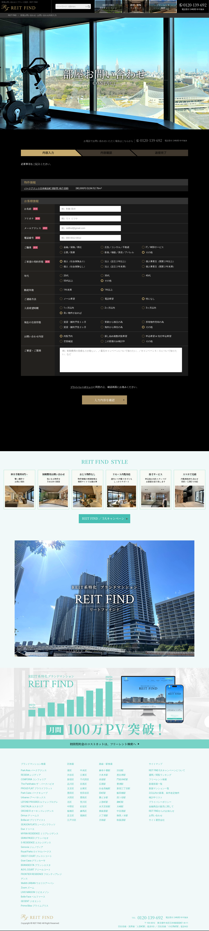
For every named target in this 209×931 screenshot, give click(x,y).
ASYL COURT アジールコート (35, 870)
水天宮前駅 (104, 806)
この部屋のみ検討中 (113, 341)
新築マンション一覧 (159, 788)
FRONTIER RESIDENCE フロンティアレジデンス (41, 876)
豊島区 (83, 797)
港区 (69, 770)
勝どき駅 (103, 797)
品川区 (70, 784)
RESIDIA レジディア (31, 775)
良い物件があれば (71, 313)
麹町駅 (120, 802)
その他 (147, 252)
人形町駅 (103, 802)
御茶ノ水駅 (122, 816)
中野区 (70, 806)
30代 (105, 275)
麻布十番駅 (104, 770)
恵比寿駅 (121, 775)
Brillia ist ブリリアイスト (33, 820)
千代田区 (84, 779)
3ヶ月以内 (149, 307)
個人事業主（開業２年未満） (158, 266)
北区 (69, 802)
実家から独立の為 (112, 322)
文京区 (70, 788)
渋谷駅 (120, 770)
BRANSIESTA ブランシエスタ (36, 865)
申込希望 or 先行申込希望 (156, 336)
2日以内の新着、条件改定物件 (164, 793)
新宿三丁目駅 (123, 788)
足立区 (70, 816)
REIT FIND (12, 15)
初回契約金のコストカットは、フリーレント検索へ (103, 744)
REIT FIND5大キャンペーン (103, 519)
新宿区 (70, 779)
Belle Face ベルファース (33, 897)
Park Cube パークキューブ (34, 793)
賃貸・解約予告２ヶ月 (73, 327)
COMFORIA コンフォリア (33, 779)
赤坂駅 (102, 779)
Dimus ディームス (30, 816)
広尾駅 (102, 784)
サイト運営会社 (157, 820)
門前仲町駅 (122, 779)
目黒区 (83, 784)
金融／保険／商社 (71, 247)
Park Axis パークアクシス (34, 770)
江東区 (83, 775)
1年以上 (107, 289)
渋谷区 (70, 775)
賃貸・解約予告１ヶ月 (73, 322)
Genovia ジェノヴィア (32, 847)
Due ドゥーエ (27, 829)
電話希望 (107, 298)
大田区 (70, 797)
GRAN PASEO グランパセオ (35, 838)
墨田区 (70, 793)
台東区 (83, 788)
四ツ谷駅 (121, 797)
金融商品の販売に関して (161, 806)
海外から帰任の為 (112, 327)
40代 (146, 275)
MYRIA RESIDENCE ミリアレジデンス (39, 834)
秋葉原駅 (121, 820)
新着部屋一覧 (155, 784)
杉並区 (83, 806)
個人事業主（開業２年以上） (158, 261)
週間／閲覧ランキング (160, 775)
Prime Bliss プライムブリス (34, 906)
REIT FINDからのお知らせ (161, 811)
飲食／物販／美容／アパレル (117, 252)
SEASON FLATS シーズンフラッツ (38, 825)
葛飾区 (83, 816)
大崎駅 (120, 806)
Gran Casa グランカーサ (33, 861)
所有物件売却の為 (153, 322)
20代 (64, 275)
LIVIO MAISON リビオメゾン (35, 892)
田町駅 (102, 793)
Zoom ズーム (27, 888)
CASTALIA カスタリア (32, 806)
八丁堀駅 (103, 816)
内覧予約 (66, 336)
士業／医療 (67, 252)
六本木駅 (103, 775)
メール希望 (67, 298)
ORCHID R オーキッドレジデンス (37, 811)
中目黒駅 (121, 811)
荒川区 (83, 802)
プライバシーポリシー (82, 387)
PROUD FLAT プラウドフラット (36, 788)
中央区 (83, 770)
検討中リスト (155, 797)
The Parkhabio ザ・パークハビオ (37, 784)
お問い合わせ (155, 816)
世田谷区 (84, 793)
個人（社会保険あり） (73, 261)
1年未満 (66, 289)
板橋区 (70, 811)
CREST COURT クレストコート (36, 856)
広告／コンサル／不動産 (115, 247)
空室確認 (66, 341)
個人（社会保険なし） (73, 266)
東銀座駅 (103, 811)
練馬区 (83, 811)
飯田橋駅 (121, 793)
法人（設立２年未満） (114, 266)
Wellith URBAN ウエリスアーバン (37, 883)
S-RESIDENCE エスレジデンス (36, 843)
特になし (148, 298)
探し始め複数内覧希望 (114, 336)
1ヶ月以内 (67, 307)
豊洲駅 (120, 784)
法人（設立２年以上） (114, 261)
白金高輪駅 (104, 788)
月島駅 (102, 820)
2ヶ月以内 (108, 307)
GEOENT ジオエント (31, 901)
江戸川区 (71, 820)
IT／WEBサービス (153, 247)
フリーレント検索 (158, 779)
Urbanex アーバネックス (33, 797)
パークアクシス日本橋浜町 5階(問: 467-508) (46, 188)
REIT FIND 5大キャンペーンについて (167, 770)
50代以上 (66, 280)
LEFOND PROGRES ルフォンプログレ (39, 802)
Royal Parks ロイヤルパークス (36, 852)
